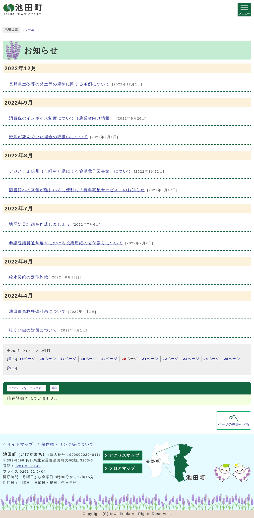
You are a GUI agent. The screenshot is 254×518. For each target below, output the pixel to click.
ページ (27, 359)
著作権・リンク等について (67, 444)
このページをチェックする (27, 388)
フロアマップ (122, 468)
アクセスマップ (124, 455)
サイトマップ (20, 444)
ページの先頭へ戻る (233, 424)
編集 (55, 388)
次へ (12, 368)
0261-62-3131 (28, 466)
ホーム (29, 29)
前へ (12, 359)
